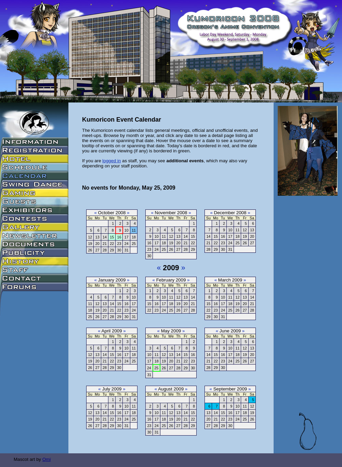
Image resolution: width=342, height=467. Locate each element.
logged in (111, 160)
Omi (46, 459)
